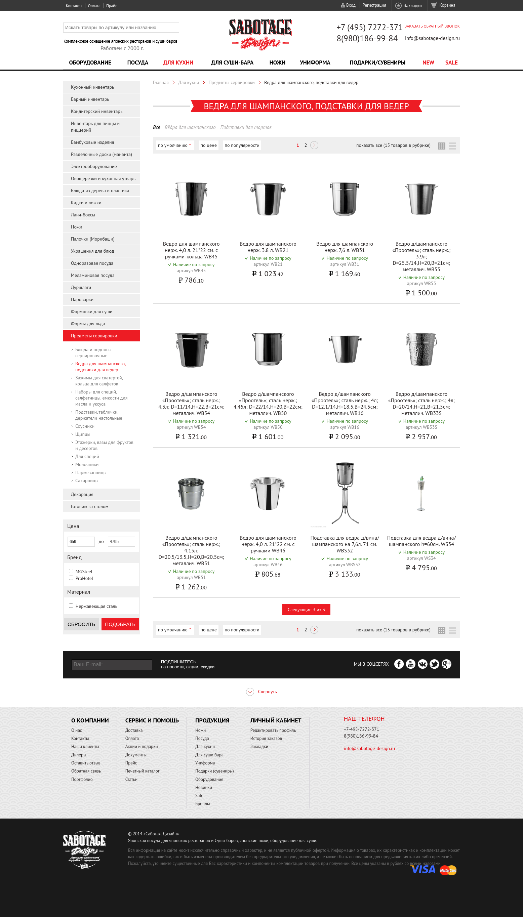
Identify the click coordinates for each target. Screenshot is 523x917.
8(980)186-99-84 (367, 38)
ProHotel (84, 578)
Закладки (412, 5)
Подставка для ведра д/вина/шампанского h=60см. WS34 (421, 540)
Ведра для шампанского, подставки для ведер (100, 367)
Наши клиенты (85, 746)
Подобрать (120, 624)
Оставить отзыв (85, 763)
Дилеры (78, 755)
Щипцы (82, 434)
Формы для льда (88, 324)
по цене (209, 145)
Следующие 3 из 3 (306, 610)
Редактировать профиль (273, 730)
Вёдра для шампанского (190, 127)
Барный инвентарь (90, 99)
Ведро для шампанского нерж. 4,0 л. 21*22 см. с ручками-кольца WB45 (191, 250)
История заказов (266, 738)
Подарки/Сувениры (378, 62)
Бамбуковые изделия (92, 142)
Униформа (315, 62)
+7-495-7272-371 (361, 729)
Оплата (94, 5)
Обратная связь (86, 771)
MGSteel (84, 572)
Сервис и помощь (152, 720)
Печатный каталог (142, 771)
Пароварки (82, 299)
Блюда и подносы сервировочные (93, 352)
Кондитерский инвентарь (96, 111)
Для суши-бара (232, 62)
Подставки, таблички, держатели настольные (98, 415)
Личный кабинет (275, 720)
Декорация (82, 494)
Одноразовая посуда (92, 263)
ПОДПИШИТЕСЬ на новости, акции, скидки (187, 664)
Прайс (111, 5)
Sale (451, 62)
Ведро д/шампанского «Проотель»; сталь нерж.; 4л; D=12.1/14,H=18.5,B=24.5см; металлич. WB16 (345, 403)
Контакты (74, 5)
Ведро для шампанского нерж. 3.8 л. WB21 (268, 246)
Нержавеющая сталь (96, 606)
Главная (161, 82)
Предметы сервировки (94, 336)
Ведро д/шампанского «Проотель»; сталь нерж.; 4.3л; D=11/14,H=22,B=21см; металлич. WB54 (191, 403)
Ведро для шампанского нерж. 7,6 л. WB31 (344, 246)
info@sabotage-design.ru (432, 38)
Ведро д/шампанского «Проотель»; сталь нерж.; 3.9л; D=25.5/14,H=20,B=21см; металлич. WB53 (421, 256)
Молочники (86, 464)
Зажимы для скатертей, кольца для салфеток (99, 381)
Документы (136, 755)
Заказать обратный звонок (432, 26)
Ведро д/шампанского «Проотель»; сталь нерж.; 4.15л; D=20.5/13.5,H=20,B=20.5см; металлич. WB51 (191, 550)
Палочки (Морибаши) (93, 239)
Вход (351, 5)
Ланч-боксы (83, 215)
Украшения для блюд (92, 251)
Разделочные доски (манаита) (101, 154)
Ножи (278, 62)
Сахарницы (86, 480)
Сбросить (81, 624)
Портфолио (82, 779)
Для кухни (178, 62)
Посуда (137, 62)
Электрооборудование (94, 166)
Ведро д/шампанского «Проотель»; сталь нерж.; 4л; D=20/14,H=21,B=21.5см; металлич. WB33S (421, 403)
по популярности (242, 145)
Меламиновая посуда (93, 275)
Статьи (131, 779)
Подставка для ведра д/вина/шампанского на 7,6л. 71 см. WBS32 (344, 544)
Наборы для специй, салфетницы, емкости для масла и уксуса (101, 398)
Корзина (447, 5)
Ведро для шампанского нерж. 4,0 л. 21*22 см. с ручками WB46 (268, 544)
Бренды (202, 803)
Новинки (203, 787)
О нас (76, 730)
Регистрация (374, 5)
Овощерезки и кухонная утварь (103, 178)
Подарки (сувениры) (214, 771)
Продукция (212, 720)
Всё (156, 127)
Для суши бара (209, 755)
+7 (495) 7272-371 (369, 27)
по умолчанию (173, 145)
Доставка (134, 730)
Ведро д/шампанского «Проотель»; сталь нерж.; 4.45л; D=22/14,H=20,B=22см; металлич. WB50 (268, 403)
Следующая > (314, 145)
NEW (428, 62)
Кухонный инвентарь (92, 87)
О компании (90, 720)
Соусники (84, 426)
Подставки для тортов (246, 127)
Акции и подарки (141, 746)
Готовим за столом (89, 506)
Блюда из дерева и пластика (100, 190)
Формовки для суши (92, 311)
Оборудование (90, 62)
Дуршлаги (81, 287)
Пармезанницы (91, 472)
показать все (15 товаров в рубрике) (393, 145)
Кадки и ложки (86, 203)
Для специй (87, 456)
